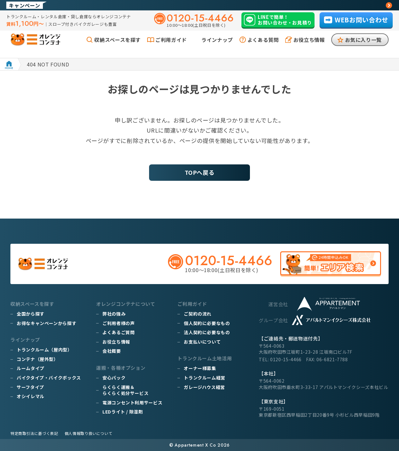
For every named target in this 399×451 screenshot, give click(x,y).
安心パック (113, 377)
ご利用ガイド (171, 46)
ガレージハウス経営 (204, 387)
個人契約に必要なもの (207, 323)
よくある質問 (263, 46)
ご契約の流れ (197, 314)
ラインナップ (217, 46)
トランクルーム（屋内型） (44, 349)
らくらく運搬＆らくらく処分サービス (125, 390)
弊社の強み (113, 314)
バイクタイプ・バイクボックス (49, 377)
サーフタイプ (30, 387)
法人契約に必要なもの (207, 332)
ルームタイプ (30, 368)
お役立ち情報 (309, 46)
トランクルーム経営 (204, 377)
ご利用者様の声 (118, 323)
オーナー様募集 (200, 368)
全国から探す (30, 314)
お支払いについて (202, 342)
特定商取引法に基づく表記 (34, 433)
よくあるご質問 (118, 332)
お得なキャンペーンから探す (46, 323)
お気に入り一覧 (363, 46)
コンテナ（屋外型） (37, 359)
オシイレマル (30, 396)
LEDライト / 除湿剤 (122, 411)
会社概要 (111, 351)
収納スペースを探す (117, 46)
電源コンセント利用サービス (132, 402)
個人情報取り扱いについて (89, 433)
